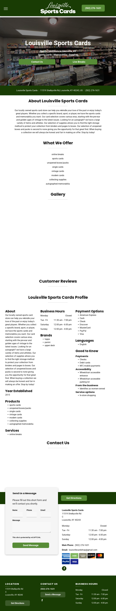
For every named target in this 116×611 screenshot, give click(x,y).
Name (14, 510)
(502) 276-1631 (92, 90)
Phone (29, 510)
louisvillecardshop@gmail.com (83, 550)
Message (16, 520)
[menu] (5, 8)
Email (43, 510)
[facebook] (64, 568)
